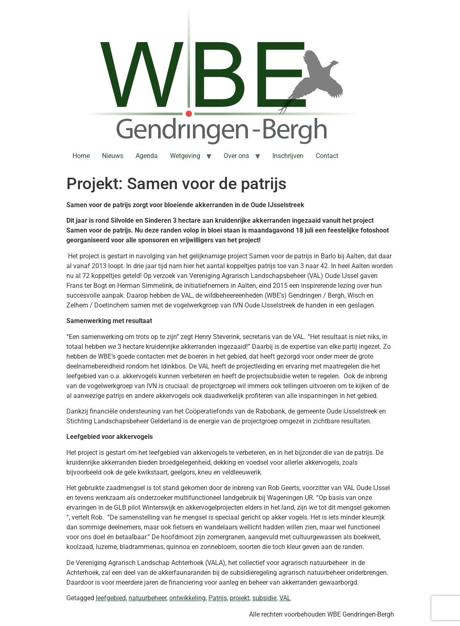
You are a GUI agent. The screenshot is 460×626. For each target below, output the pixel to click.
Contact (327, 156)
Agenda (147, 156)
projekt (239, 598)
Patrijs (217, 598)
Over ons (236, 156)
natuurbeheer (147, 598)
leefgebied (111, 598)
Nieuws (112, 156)
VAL (285, 598)
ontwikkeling (187, 598)
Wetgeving (185, 156)
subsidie (264, 598)
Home (81, 156)
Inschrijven (288, 156)
